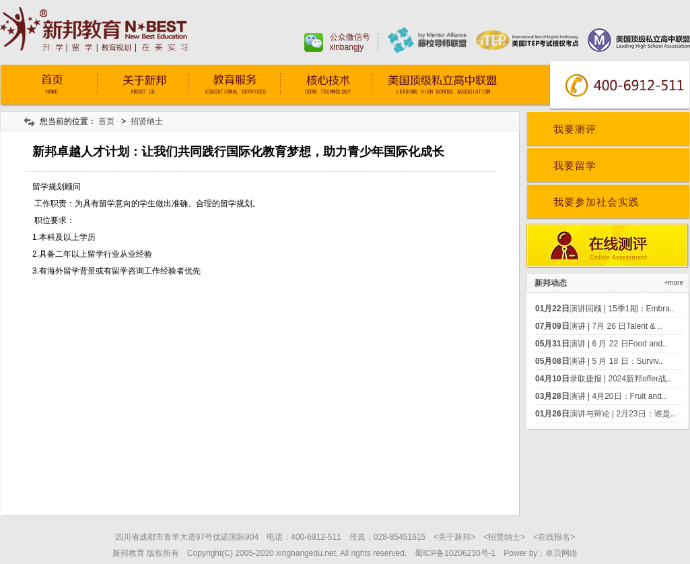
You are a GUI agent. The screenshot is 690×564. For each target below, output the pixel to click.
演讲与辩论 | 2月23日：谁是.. (605, 413)
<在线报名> (554, 537)
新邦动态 (550, 283)
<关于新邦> (454, 537)
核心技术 (326, 85)
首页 (51, 85)
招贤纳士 (147, 121)
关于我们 (142, 85)
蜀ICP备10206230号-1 (455, 553)
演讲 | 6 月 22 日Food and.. (601, 343)
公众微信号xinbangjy (350, 42)
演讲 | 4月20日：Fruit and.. (600, 396)
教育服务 (234, 85)
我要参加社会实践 (596, 202)
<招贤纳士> (504, 537)
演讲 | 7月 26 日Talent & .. (598, 326)
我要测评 (574, 129)
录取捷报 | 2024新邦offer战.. (603, 378)
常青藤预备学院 (456, 85)
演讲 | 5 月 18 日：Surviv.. (599, 361)
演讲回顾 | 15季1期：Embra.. (605, 308)
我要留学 (574, 165)
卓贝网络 (561, 553)
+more (673, 282)
